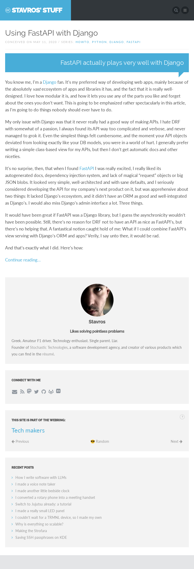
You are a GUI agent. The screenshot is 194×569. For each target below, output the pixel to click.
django (116, 42)
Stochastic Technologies (49, 347)
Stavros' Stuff (37, 10)
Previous (20, 441)
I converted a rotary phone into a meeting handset (55, 497)
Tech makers (28, 430)
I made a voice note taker (35, 484)
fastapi (134, 42)
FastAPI (86, 168)
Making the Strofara (31, 531)
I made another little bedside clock (42, 491)
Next (176, 441)
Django (49, 82)
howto (82, 42)
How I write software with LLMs (40, 477)
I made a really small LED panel (39, 511)
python (99, 42)
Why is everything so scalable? (39, 524)
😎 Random (99, 441)
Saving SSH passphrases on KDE (41, 537)
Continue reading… (23, 259)
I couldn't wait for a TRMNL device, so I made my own (58, 517)
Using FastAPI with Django (51, 32)
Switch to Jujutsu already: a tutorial (43, 504)
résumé (48, 354)
